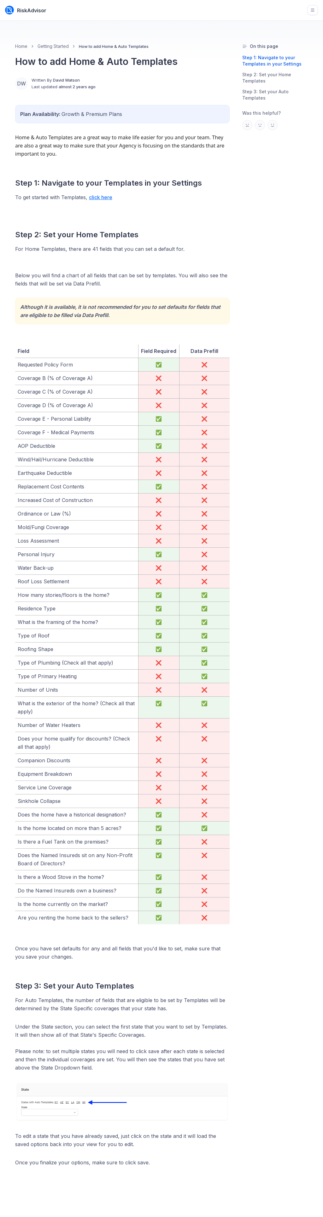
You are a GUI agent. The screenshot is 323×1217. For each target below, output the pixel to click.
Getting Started (53, 46)
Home (21, 46)
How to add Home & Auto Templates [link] (114, 46)
